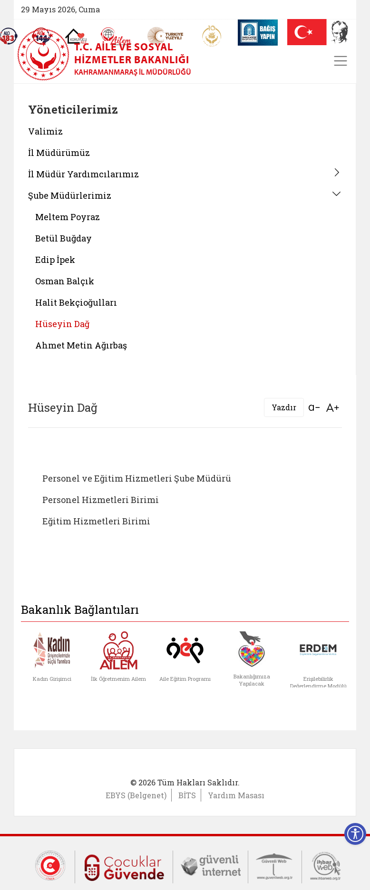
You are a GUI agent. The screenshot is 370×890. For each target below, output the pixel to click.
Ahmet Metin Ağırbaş (81, 345)
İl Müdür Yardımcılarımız (83, 174)
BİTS (187, 795)
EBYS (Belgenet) (136, 795)
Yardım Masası (236, 795)
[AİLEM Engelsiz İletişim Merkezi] (116, 36)
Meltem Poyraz (67, 216)
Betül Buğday (63, 238)
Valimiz (45, 131)
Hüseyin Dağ (62, 323)
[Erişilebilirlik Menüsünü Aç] (355, 834)
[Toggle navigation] (340, 60)
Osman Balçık (64, 281)
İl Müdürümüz (59, 152)
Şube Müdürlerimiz (69, 195)
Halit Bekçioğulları (76, 302)
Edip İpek (55, 259)
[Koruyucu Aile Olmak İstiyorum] (76, 36)
